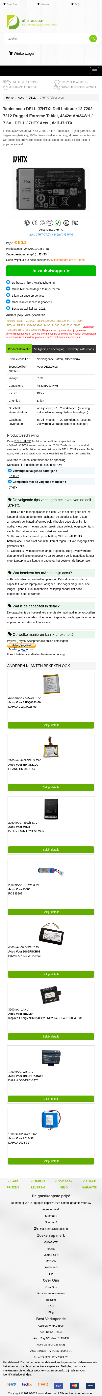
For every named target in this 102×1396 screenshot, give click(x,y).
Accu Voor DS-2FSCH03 (24, 951)
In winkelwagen (50, 270)
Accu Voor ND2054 (20, 1013)
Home (10, 97)
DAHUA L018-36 (18, 1142)
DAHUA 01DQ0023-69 (22, 706)
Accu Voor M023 (19, 827)
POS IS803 (15, 893)
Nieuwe (45, 4)
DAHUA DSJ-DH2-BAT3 (23, 1080)
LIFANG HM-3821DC (21, 769)
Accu (21, 97)
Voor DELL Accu (47, 366)
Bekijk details (51, 725)
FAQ (77, 4)
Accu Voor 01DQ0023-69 (24, 702)
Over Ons (12, 4)
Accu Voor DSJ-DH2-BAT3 (25, 1076)
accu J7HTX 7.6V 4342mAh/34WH (51, 234)
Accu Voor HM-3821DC (23, 764)
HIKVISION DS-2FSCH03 (24, 955)
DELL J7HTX (23, 441)
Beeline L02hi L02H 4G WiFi (26, 831)
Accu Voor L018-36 (20, 1138)
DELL (32, 97)
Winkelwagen (22, 54)
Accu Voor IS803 (19, 889)
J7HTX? (14, 476)
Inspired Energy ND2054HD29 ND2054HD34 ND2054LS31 (45, 1018)
